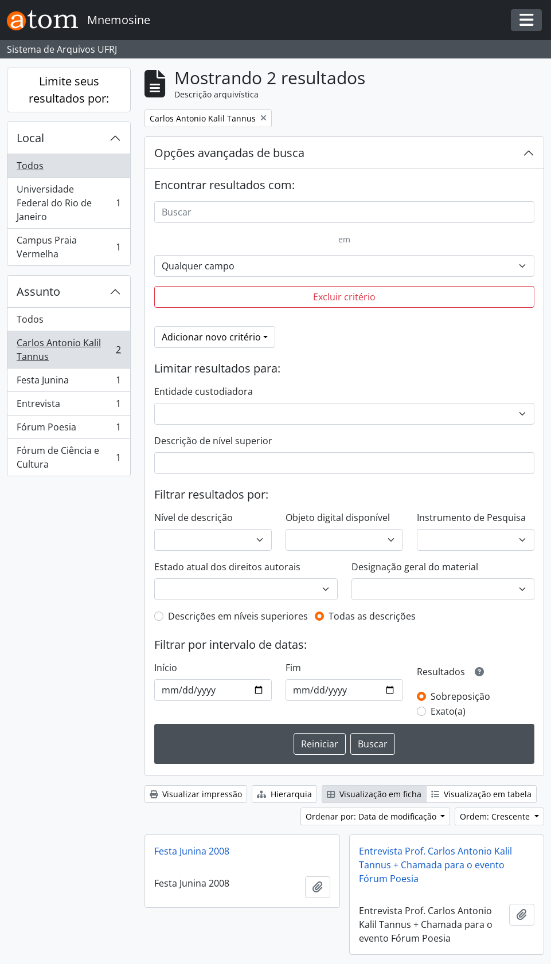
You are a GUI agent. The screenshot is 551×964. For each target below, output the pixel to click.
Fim (293, 667)
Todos (30, 165)
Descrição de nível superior (213, 440)
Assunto (38, 291)
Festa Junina (68, 382)
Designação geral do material (414, 567)
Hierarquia (284, 794)
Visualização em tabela (481, 794)
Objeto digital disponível (338, 517)
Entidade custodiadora (203, 391)
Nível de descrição (193, 517)
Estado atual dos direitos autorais (227, 567)
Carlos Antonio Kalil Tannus (68, 349)
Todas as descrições (372, 616)
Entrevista (68, 406)
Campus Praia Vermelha (68, 247)
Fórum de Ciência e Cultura (68, 457)
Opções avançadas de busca (229, 152)
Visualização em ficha (374, 794)
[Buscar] (344, 212)
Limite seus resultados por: (69, 89)
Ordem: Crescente (496, 816)
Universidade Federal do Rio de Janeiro (68, 203)
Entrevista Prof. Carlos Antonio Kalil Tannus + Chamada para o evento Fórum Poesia (435, 865)
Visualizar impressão (196, 794)
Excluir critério (344, 297)
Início (165, 667)
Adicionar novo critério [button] (211, 337)
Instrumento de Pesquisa (471, 517)
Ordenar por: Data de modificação (372, 816)
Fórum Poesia (68, 429)
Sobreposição (460, 696)
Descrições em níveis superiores (238, 616)
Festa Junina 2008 (191, 851)
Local (30, 138)
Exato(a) (448, 711)
